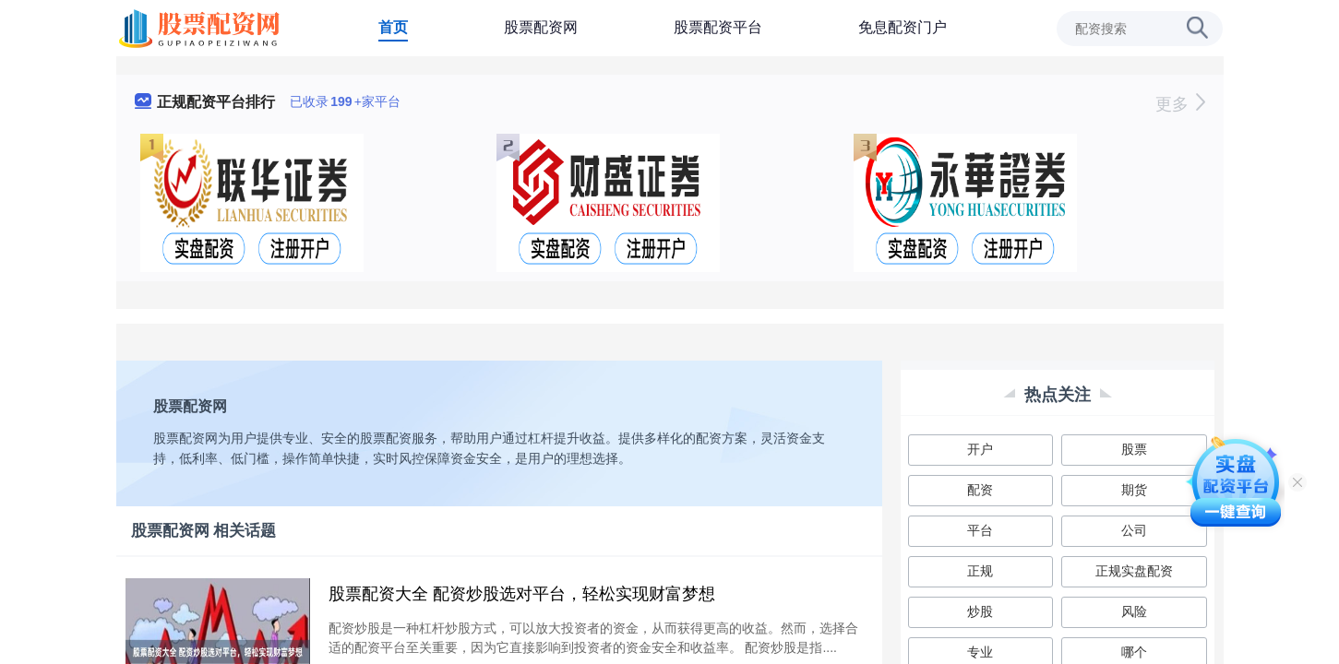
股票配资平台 (718, 27)
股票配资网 (541, 27)
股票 (1134, 449)
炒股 (980, 611)
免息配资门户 (902, 27)
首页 (393, 27)
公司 (1134, 530)
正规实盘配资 (1134, 570)
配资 (980, 489)
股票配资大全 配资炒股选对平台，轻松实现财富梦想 (522, 594)
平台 (980, 530)
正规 (980, 570)
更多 (1179, 104)
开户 (980, 449)
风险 (1134, 611)
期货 (1134, 489)
